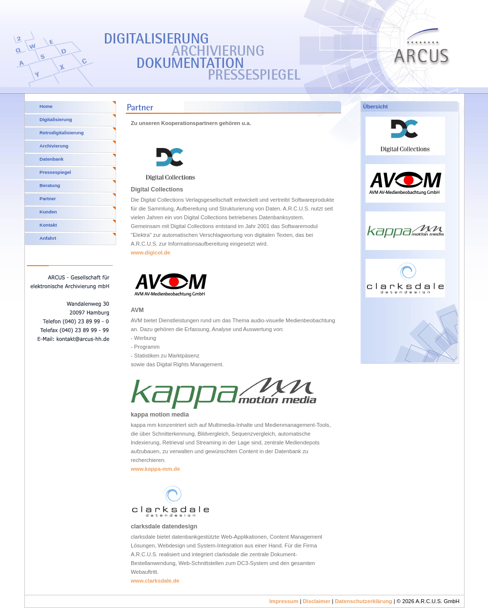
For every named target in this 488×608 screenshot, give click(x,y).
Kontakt (48, 225)
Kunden (48, 211)
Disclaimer (316, 601)
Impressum (284, 601)
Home (46, 106)
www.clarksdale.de (155, 581)
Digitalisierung (56, 119)
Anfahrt (48, 238)
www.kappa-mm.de (155, 469)
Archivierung (54, 145)
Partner (48, 198)
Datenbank (51, 159)
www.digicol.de (150, 252)
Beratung (50, 185)
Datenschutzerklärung (363, 601)
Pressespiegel (55, 172)
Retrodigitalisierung (62, 132)
